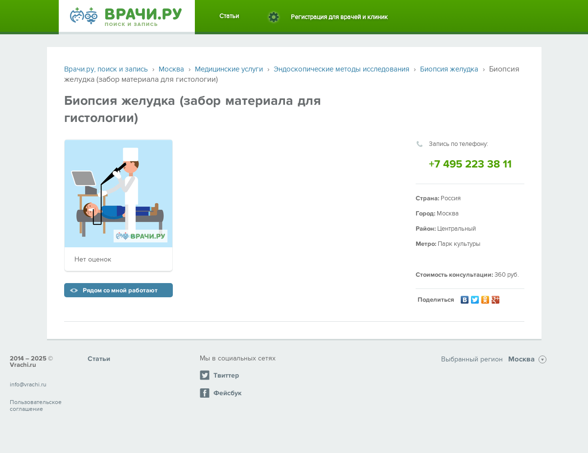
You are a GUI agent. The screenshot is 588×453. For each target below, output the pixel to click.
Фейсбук (220, 393)
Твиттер (219, 375)
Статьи (229, 16)
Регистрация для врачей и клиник (339, 17)
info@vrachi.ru (28, 384)
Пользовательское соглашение (36, 405)
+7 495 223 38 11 (470, 164)
